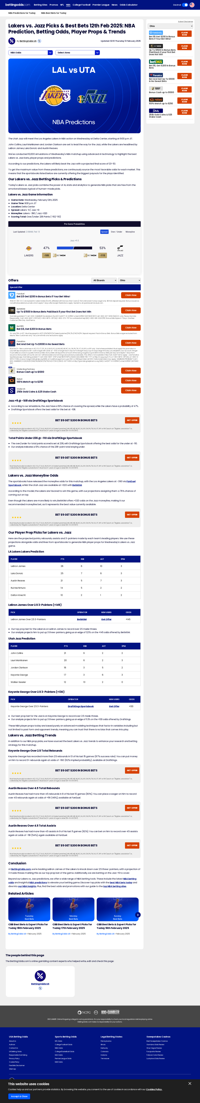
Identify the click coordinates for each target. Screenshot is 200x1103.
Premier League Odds (63, 1058)
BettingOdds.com (21, 869)
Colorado (104, 1051)
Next (138, 915)
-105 (46, 255)
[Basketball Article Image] (29, 909)
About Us (12, 1041)
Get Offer (106, 619)
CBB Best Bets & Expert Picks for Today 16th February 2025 (116, 926)
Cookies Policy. (154, 1089)
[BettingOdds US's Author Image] (40, 975)
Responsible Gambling (18, 1055)
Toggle (185, 5)
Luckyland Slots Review (156, 1058)
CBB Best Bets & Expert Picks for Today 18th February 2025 (28, 926)
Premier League (100, 4)
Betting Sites (40, 4)
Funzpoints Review (154, 1051)
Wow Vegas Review (154, 1048)
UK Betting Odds (15, 1051)
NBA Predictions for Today (22, 13)
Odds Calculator (129, 4)
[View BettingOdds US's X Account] (39, 41)
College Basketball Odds (64, 1051)
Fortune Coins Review (155, 1055)
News (115, 4)
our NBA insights (27, 886)
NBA (68, 4)
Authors (12, 1044)
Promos (54, 4)
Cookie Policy (14, 1062)
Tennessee (105, 1058)
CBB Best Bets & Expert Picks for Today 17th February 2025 (72, 926)
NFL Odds (58, 1041)
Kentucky (104, 1048)
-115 (102, 255)
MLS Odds (59, 1055)
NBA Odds (59, 1048)
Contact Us (13, 1048)
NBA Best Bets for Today (53, 13)
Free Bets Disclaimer (16, 1065)
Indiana (104, 1055)
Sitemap (12, 1069)
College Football (81, 4)
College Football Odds (63, 1044)
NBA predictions (38, 882)
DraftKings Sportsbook (81, 706)
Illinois (103, 1044)
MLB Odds (59, 1062)
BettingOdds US (28, 41)
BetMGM (77, 485)
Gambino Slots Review (155, 1044)
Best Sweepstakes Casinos (157, 1041)
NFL (62, 4)
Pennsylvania (106, 1041)
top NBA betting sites (114, 886)
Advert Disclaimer (185, 21)
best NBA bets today (121, 882)
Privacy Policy (14, 1058)
